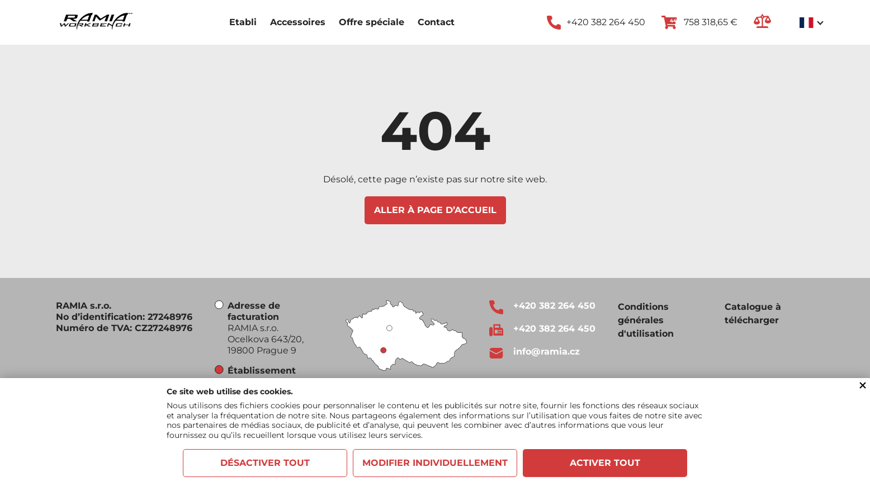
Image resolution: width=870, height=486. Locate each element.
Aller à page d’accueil (435, 210)
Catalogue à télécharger (753, 313)
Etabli (243, 22)
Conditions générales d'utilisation (646, 320)
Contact (436, 22)
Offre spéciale (371, 22)
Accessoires (297, 22)
